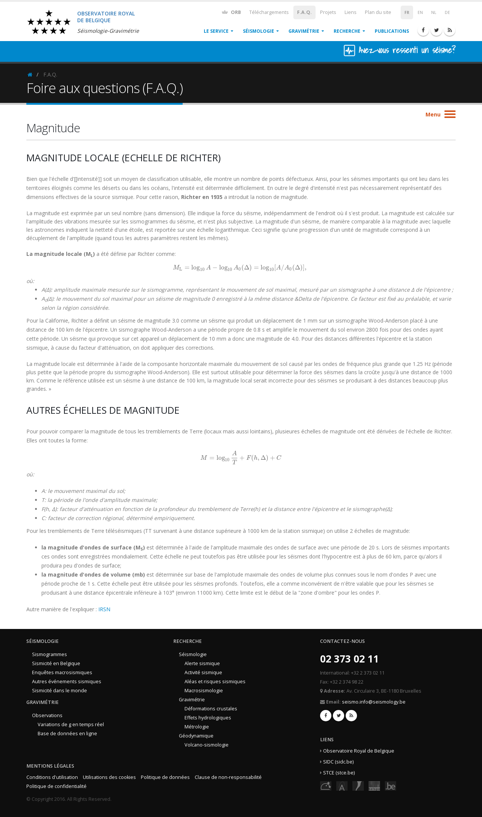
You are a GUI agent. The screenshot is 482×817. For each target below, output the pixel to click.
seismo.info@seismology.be (374, 702)
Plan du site (378, 12)
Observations (47, 715)
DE (447, 12)
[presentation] (241, 267)
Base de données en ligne (67, 733)
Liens (351, 12)
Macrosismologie (204, 690)
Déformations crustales (211, 708)
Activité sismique (203, 672)
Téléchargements (269, 12)
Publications (392, 31)
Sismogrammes (49, 654)
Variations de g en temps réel (71, 724)
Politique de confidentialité (56, 786)
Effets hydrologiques (208, 717)
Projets (328, 12)
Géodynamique (196, 736)
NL (433, 12)
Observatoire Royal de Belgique (358, 751)
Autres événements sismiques (66, 681)
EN (420, 12)
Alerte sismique (202, 663)
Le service (216, 31)
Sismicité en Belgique (56, 663)
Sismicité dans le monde (59, 690)
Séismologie (258, 31)
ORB (231, 11)
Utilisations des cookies (109, 777)
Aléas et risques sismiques (215, 681)
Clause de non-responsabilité (228, 777)
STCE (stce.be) (339, 773)
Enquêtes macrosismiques (62, 672)
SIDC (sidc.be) (338, 762)
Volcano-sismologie (207, 745)
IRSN (104, 609)
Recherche (347, 31)
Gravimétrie (303, 31)
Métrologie (197, 727)
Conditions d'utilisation (52, 777)
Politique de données (165, 777)
